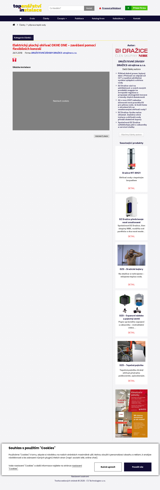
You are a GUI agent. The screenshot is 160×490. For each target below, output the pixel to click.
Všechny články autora (131, 134)
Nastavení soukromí (80, 476)
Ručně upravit (108, 467)
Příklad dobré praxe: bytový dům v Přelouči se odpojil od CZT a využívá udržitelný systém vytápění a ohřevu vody (131, 78)
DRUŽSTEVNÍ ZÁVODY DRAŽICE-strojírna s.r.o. (54, 52)
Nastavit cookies (61, 101)
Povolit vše (137, 467)
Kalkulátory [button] (119, 18)
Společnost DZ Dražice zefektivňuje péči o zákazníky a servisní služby (131, 124)
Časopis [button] (62, 18)
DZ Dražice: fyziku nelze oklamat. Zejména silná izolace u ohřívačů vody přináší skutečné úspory (128, 116)
